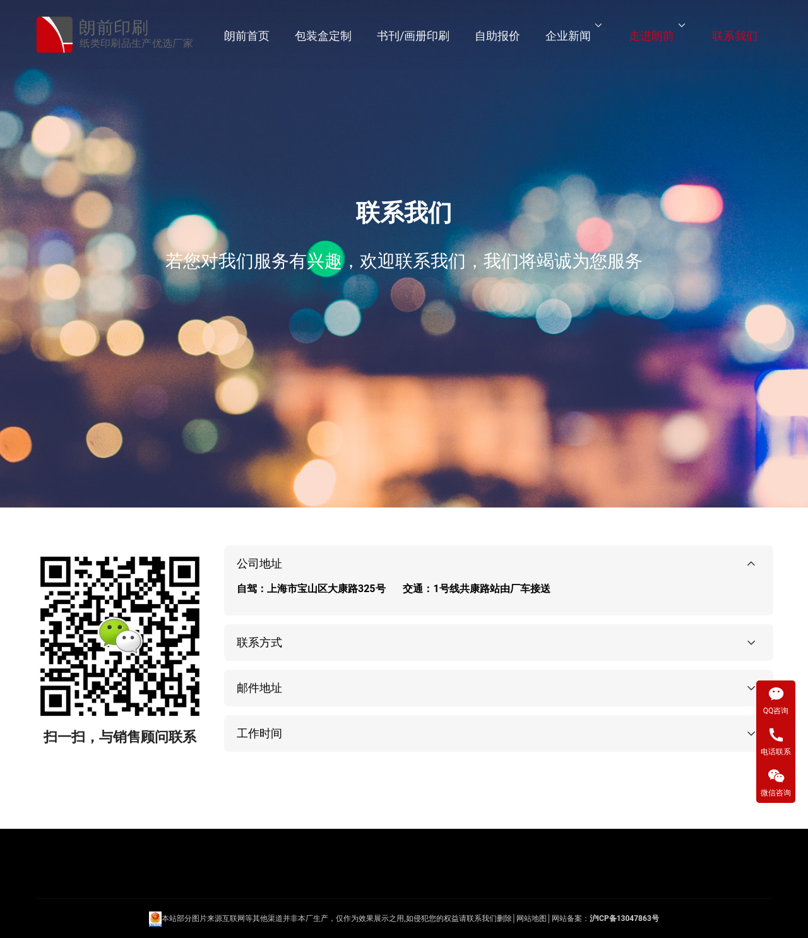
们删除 (500, 919)
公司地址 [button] (259, 563)
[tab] (498, 580)
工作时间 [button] (259, 733)
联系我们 (735, 35)
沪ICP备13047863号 (624, 919)
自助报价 (497, 35)
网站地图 (531, 919)
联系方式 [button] (259, 642)
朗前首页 (247, 35)
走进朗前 (651, 35)
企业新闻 (568, 35)
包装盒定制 (323, 35)
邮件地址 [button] (259, 687)
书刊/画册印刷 (413, 35)
